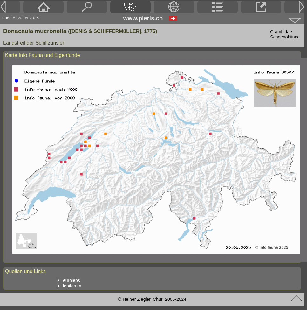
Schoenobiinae (285, 36)
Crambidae (281, 31)
